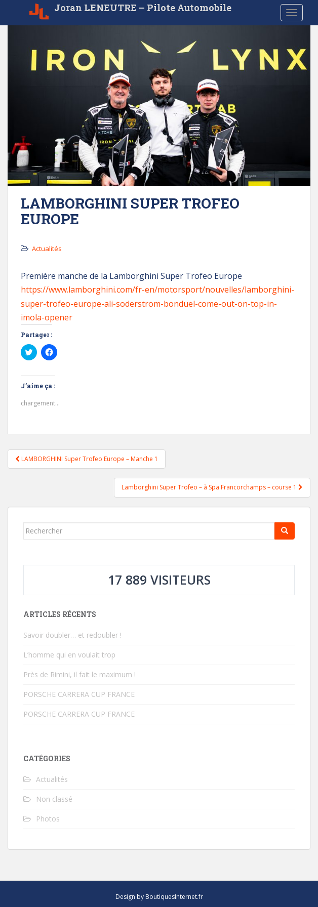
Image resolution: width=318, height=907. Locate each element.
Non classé (54, 799)
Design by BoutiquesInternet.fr (159, 896)
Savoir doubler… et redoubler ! (72, 635)
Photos (48, 818)
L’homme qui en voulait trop (69, 654)
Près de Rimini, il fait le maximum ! (79, 674)
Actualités (47, 248)
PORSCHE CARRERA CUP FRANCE (79, 694)
